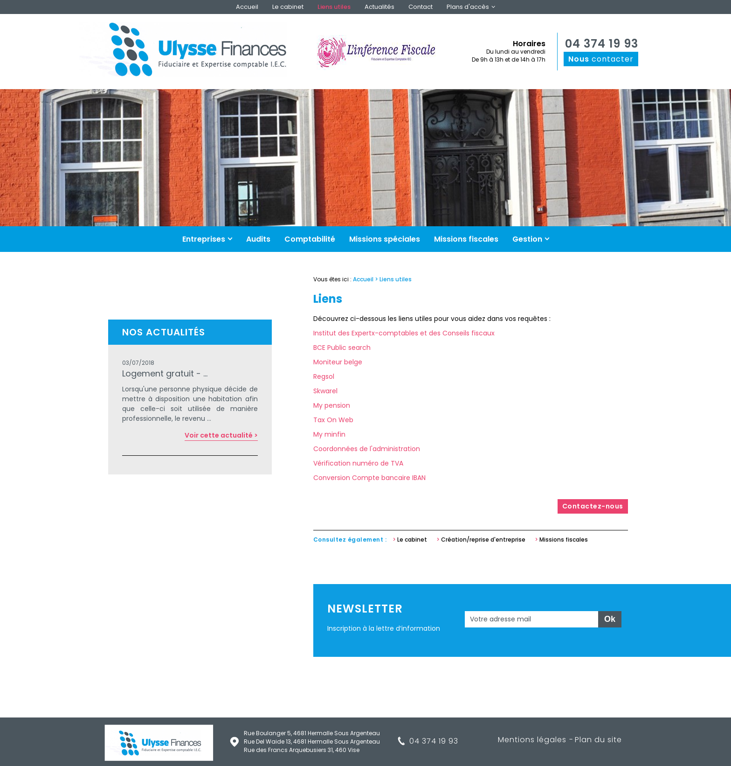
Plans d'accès (468, 6)
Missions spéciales (384, 239)
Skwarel (325, 391)
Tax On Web (333, 420)
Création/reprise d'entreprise (483, 539)
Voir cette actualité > (221, 435)
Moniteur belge (337, 362)
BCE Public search (342, 347)
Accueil (247, 6)
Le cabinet (287, 6)
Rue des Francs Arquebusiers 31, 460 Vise (301, 750)
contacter (601, 59)
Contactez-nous (592, 506)
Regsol (323, 376)
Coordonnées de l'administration (366, 448)
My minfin (329, 434)
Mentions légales (532, 739)
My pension (331, 405)
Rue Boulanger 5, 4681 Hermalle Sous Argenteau (312, 733)
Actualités (379, 6)
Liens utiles (334, 6)
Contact (420, 6)
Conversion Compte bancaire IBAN (369, 477)
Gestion (527, 239)
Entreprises (203, 239)
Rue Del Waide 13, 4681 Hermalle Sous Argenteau (312, 741)
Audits (258, 239)
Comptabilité (309, 239)
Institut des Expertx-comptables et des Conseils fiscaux (404, 333)
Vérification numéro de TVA (358, 463)
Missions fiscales (466, 239)
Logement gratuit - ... (164, 373)
